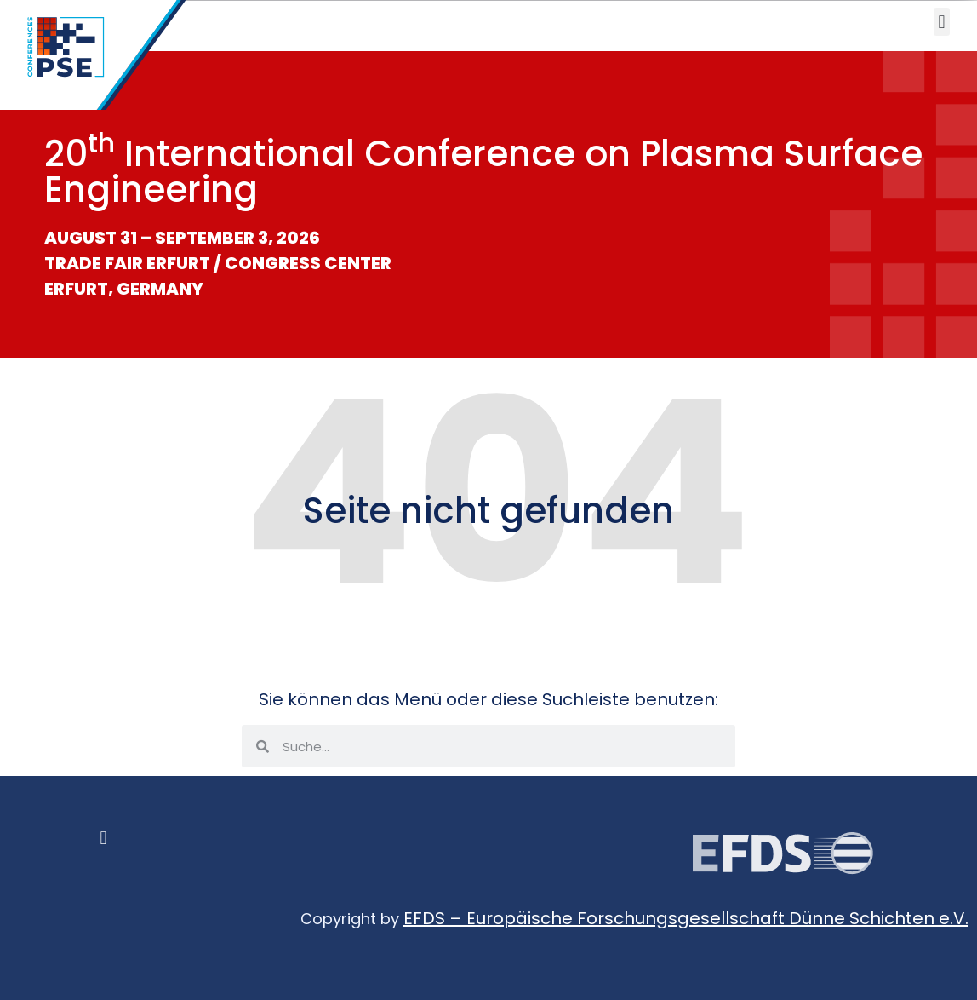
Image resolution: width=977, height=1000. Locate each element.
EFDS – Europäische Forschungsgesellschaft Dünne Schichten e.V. (685, 918)
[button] (942, 22)
